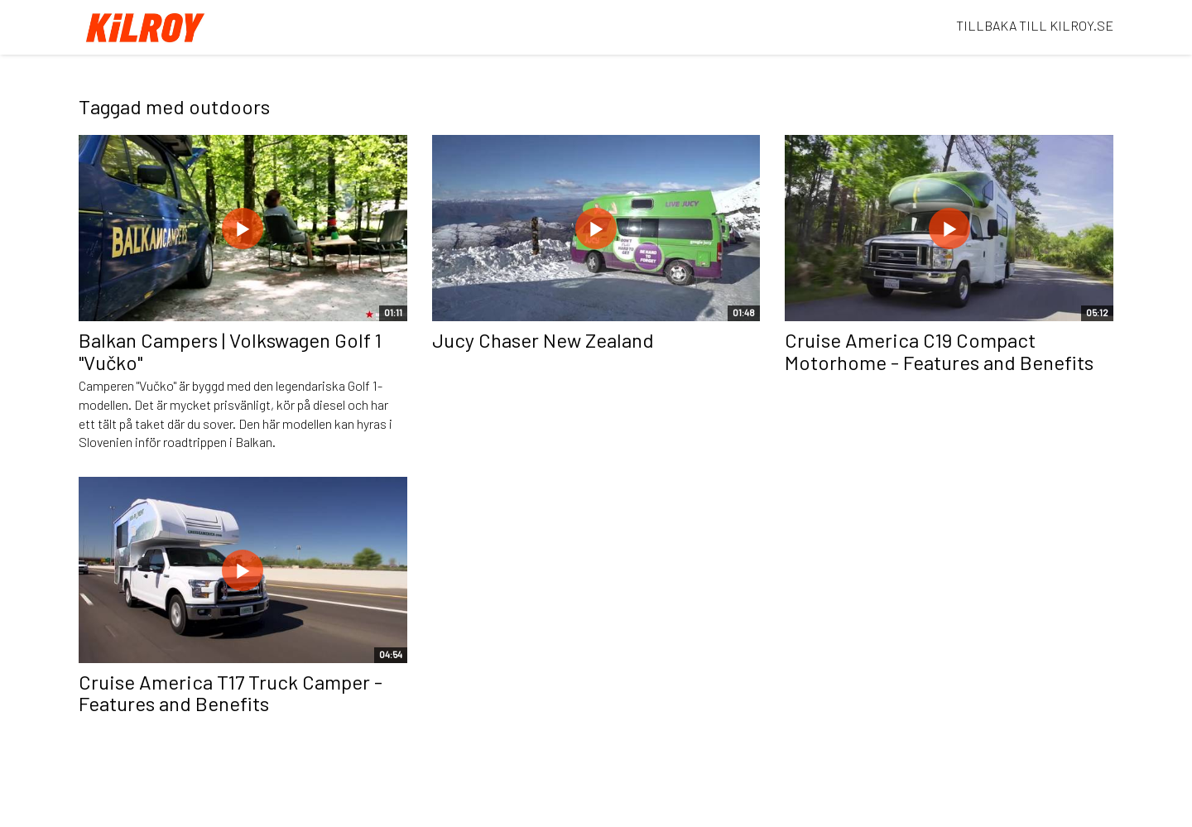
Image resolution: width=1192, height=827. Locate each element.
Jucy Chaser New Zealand (543, 340)
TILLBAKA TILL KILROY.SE (1034, 25)
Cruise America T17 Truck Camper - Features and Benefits (230, 692)
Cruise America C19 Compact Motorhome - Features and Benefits (939, 350)
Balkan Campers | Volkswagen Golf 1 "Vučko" (230, 350)
